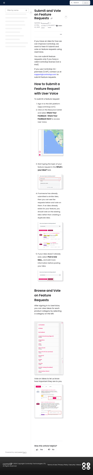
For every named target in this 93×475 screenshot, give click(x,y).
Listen (59, 26)
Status (78, 465)
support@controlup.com (45, 74)
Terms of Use (52, 465)
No (51, 449)
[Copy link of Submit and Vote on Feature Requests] (51, 18)
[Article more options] (61, 34)
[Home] (4, 3)
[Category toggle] (31, 12)
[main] (48, 231)
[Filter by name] (17, 10)
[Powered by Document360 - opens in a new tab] (16, 452)
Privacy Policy (63, 465)
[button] (80, 2)
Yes (39, 449)
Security (72, 465)
